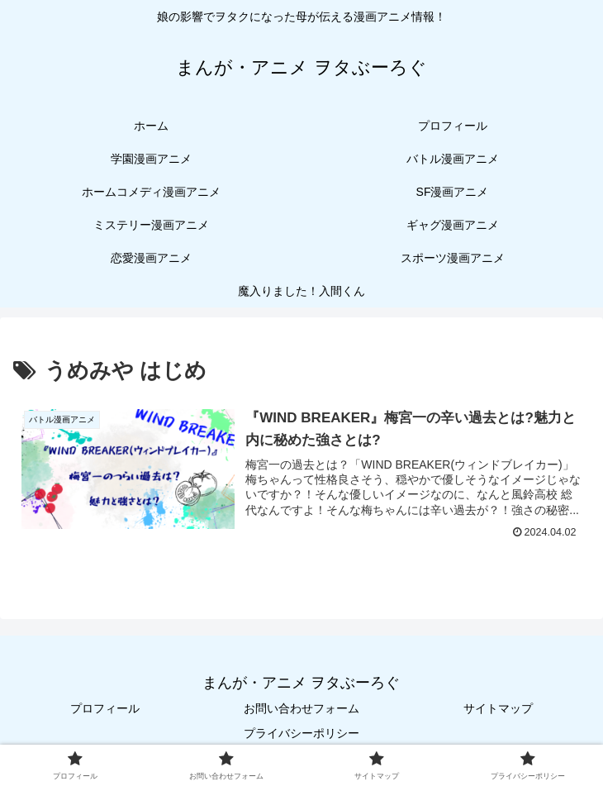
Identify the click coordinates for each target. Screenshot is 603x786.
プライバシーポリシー (301, 733)
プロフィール (105, 708)
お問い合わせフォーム (301, 708)
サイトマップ (498, 708)
